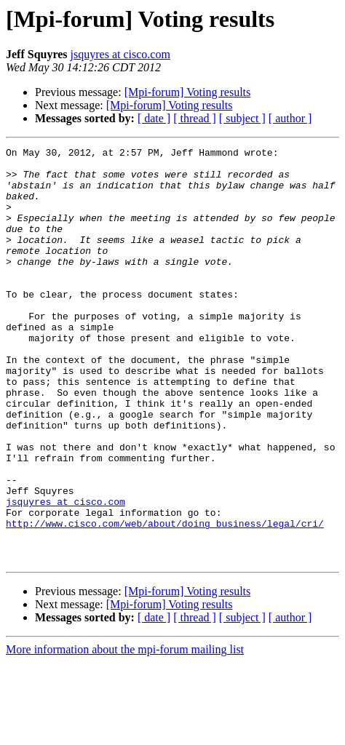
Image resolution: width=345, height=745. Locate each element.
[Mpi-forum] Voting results (187, 92)
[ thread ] (194, 118)
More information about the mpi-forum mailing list (125, 732)
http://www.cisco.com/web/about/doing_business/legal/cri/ (165, 599)
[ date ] (154, 118)
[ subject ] (242, 118)
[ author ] (290, 118)
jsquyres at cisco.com (120, 54)
